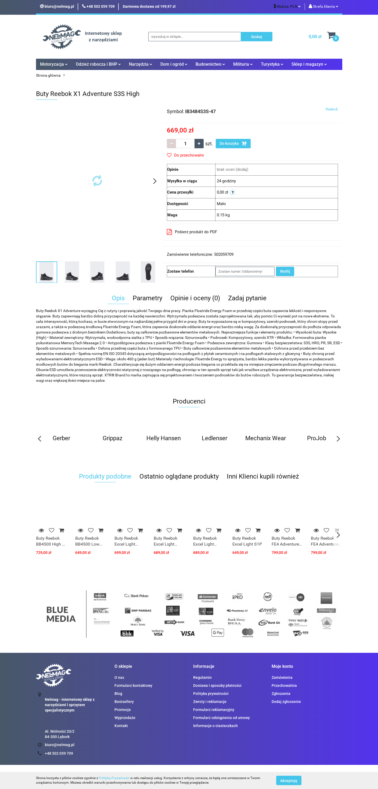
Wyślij (285, 271)
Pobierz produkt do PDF (192, 232)
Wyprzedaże (124, 718)
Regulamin (202, 677)
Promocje (122, 709)
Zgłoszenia (281, 693)
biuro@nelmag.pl (59, 745)
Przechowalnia (284, 685)
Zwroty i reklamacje (209, 701)
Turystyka (272, 64)
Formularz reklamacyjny (213, 709)
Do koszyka (233, 143)
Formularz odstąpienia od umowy (221, 718)
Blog (118, 693)
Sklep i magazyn (309, 64)
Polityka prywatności (211, 693)
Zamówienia (282, 677)
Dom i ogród (174, 64)
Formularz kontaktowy (133, 685)
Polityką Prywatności (114, 778)
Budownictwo (210, 64)
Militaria (243, 64)
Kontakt (121, 726)
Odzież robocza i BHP (98, 64)
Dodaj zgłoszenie (286, 701)
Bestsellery (124, 701)
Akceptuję (288, 780)
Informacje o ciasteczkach (215, 726)
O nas (119, 677)
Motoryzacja (54, 64)
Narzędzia (140, 64)
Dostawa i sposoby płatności (217, 685)
